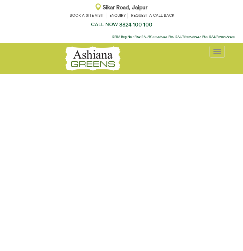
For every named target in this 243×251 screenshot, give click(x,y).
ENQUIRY (117, 15)
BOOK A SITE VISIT (87, 15)
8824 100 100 (121, 25)
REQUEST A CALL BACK (152, 15)
